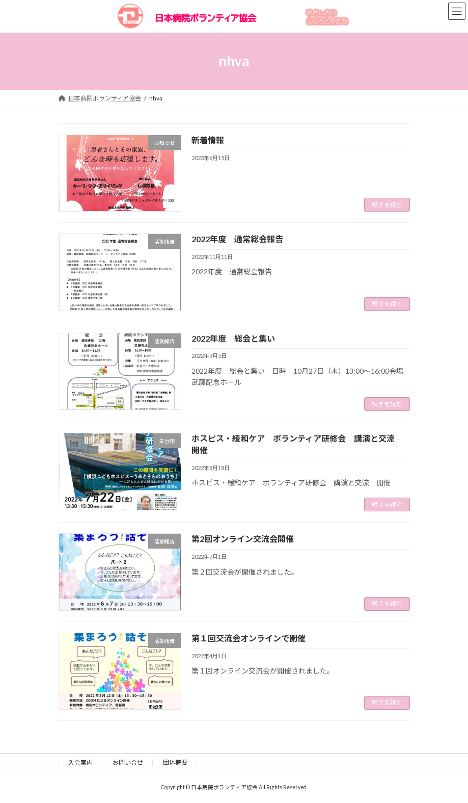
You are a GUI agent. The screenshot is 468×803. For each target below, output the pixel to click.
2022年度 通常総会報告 (237, 239)
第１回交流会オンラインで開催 (248, 638)
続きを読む (387, 205)
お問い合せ (128, 762)
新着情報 (207, 140)
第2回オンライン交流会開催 (242, 538)
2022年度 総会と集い (233, 338)
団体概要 (175, 762)
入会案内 (80, 762)
